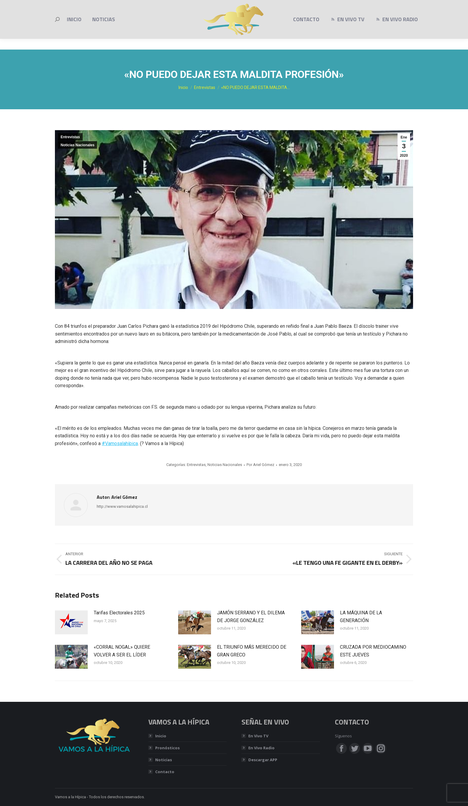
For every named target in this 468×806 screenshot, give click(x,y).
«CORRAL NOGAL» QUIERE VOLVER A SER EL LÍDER (122, 651)
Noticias (163, 759)
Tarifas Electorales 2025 (119, 613)
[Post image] (71, 622)
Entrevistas (70, 137)
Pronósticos (167, 747)
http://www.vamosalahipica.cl (122, 506)
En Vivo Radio (261, 747)
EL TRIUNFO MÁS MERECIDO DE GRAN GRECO (251, 651)
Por (260, 464)
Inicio (160, 736)
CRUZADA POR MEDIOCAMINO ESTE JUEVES (373, 651)
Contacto (164, 771)
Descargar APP (262, 759)
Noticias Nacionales (77, 145)
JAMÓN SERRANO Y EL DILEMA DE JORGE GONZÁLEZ (251, 616)
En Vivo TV (258, 736)
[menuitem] (74, 30)
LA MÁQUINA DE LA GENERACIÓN (361, 616)
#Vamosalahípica (120, 443)
